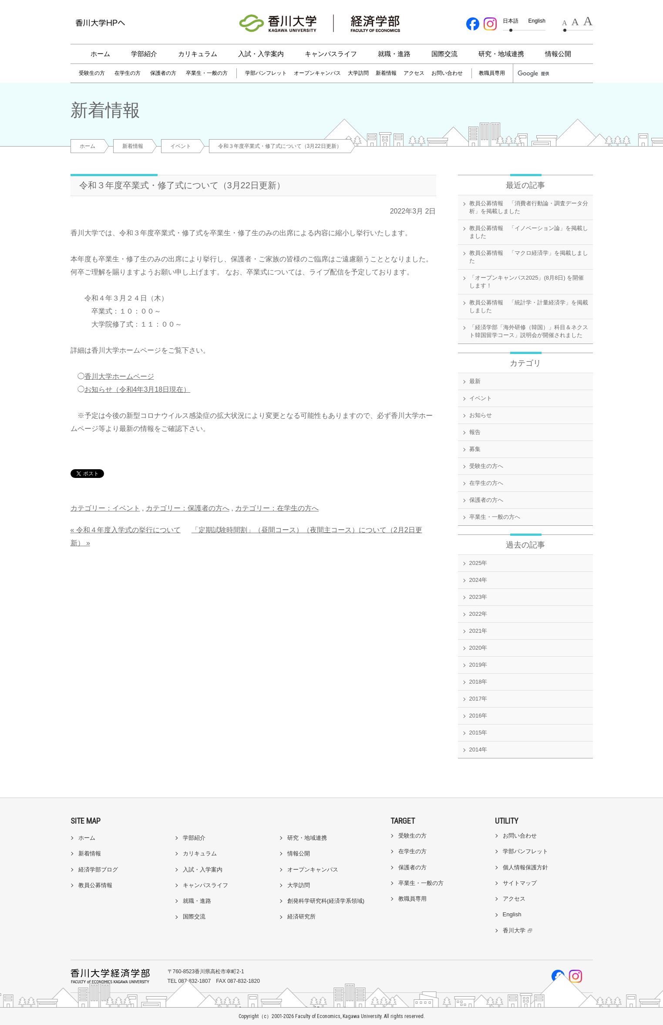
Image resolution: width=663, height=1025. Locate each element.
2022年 (478, 614)
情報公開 (558, 53)
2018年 (478, 681)
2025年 (478, 563)
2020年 (478, 647)
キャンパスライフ (331, 53)
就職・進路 (394, 53)
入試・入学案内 (261, 53)
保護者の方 (163, 73)
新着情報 (386, 73)
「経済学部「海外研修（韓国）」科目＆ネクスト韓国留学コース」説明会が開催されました (528, 331)
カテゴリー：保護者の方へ (187, 508)
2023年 (478, 597)
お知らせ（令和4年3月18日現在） (137, 389)
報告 (475, 432)
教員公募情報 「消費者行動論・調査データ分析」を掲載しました (528, 207)
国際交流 (444, 53)
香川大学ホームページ (119, 376)
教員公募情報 (95, 885)
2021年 (478, 631)
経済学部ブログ (98, 869)
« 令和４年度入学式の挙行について (126, 530)
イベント (180, 146)
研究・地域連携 (501, 53)
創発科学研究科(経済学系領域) (326, 901)
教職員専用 (492, 73)
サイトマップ (520, 883)
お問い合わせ (447, 73)
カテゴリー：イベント (105, 508)
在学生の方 (127, 73)
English (536, 21)
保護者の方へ (486, 500)
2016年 (478, 715)
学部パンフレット (266, 73)
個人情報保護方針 (525, 867)
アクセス (414, 73)
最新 (475, 381)
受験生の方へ (486, 466)
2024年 (478, 580)
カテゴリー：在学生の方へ (277, 508)
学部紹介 (144, 53)
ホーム (100, 53)
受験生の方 (92, 73)
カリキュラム (197, 53)
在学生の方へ (486, 483)
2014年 (478, 749)
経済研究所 (301, 916)
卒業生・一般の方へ (494, 517)
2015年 (478, 732)
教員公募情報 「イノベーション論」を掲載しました (528, 232)
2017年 (478, 698)
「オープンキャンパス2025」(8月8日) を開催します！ (526, 281)
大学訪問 (358, 73)
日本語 (510, 21)
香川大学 (519, 930)
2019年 (478, 664)
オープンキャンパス (317, 73)
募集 (475, 449)
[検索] (537, 73)
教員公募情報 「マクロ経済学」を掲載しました (528, 257)
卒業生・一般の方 (207, 73)
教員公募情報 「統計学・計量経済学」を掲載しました (528, 306)
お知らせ (480, 415)
